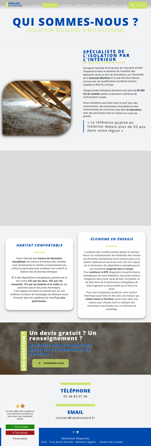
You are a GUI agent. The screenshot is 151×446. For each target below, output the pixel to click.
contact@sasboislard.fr (75, 413)
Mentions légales (86, 442)
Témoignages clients (98, 5)
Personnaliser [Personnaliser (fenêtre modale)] (20, 438)
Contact (113, 5)
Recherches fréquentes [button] (75, 438)
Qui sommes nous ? (50, 5)
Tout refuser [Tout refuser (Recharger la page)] (20, 432)
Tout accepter (19, 426)
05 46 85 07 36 (137, 5)
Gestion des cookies (111, 442)
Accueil (37, 5)
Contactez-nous (62, 367)
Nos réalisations (81, 5)
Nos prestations (66, 5)
